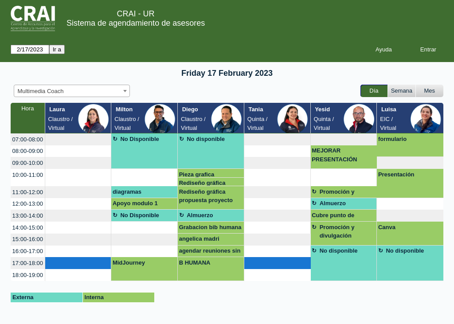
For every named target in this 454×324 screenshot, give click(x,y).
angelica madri (199, 238)
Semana (401, 90)
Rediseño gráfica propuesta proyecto (206, 183)
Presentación (396, 174)
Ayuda (384, 49)
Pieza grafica (197, 174)
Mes (429, 90)
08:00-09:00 (27, 151)
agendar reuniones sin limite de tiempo (210, 252)
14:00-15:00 (27, 227)
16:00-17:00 (27, 251)
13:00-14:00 (27, 215)
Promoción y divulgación (337, 193)
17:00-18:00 (27, 263)
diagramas (127, 191)
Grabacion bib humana (210, 227)
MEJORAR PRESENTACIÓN (334, 155)
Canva (386, 227)
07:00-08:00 (27, 139)
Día (373, 90)
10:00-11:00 (27, 175)
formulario (392, 139)
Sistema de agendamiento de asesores (136, 23)
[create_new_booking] (78, 139)
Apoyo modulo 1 (135, 203)
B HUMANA (195, 262)
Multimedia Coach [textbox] (41, 91)
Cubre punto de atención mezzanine (339, 217)
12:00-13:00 (27, 203)
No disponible (206, 139)
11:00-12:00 (27, 192)
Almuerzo (333, 203)
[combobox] (72, 91)
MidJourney (129, 262)
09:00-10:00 (27, 163)
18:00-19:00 (27, 275)
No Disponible (139, 139)
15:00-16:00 (27, 239)
